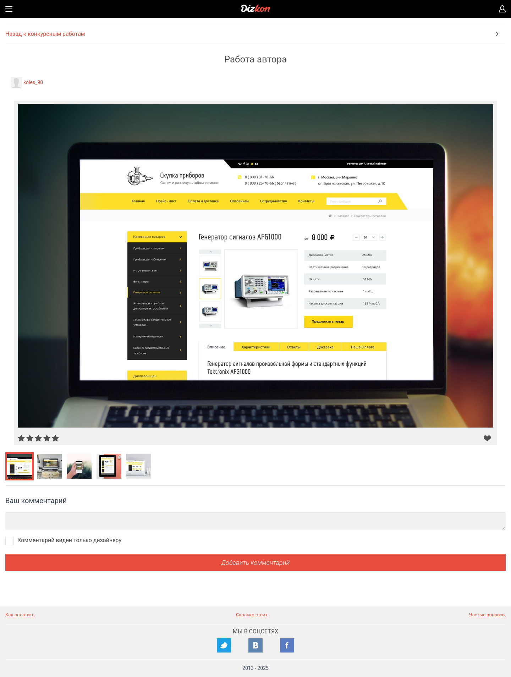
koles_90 (33, 82)
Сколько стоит (252, 614)
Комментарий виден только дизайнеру (69, 540)
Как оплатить (19, 614)
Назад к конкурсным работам (45, 34)
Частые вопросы (487, 614)
